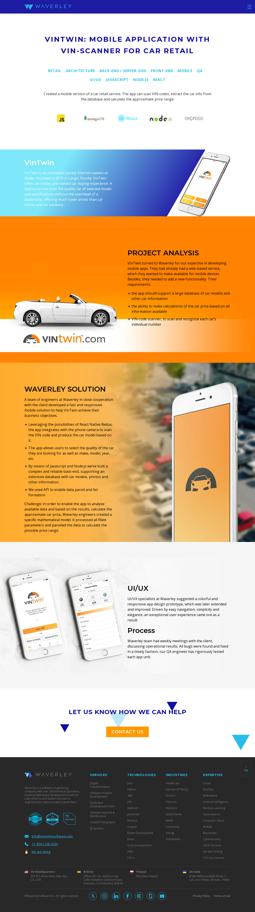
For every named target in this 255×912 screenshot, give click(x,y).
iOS (129, 802)
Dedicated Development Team (102, 804)
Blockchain (210, 833)
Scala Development (139, 845)
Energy (170, 833)
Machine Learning (214, 808)
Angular (132, 827)
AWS (130, 851)
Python (131, 789)
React (159, 79)
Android (132, 808)
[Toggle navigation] (249, 7)
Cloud (207, 783)
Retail (54, 70)
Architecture (80, 70)
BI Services (96, 828)
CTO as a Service (213, 858)
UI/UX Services (212, 845)
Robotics (171, 808)
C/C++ (131, 858)
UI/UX (95, 79)
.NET (130, 796)
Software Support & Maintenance (102, 814)
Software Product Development (101, 794)
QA (200, 70)
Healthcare (173, 783)
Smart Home (174, 814)
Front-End (162, 70)
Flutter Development (140, 833)
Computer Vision (213, 820)
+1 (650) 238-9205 (41, 844)
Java (129, 783)
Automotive (173, 839)
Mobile (185, 70)
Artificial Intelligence (215, 802)
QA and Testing (212, 851)
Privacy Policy (201, 896)
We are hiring (37, 852)
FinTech (170, 796)
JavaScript (117, 79)
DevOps (208, 789)
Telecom (171, 802)
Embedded (210, 796)
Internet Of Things (177, 789)
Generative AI (211, 814)
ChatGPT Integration (102, 822)
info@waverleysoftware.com (49, 836)
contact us (128, 732)
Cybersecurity (211, 839)
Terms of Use (221, 896)
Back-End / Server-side (123, 70)
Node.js (141, 79)
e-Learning (172, 827)
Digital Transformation (100, 785)
